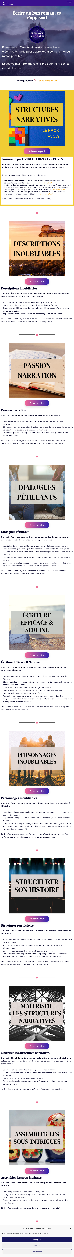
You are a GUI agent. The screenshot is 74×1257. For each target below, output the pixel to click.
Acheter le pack (37, 151)
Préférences (37, 1252)
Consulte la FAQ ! (47, 80)
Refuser (37, 1246)
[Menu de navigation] (69, 3)
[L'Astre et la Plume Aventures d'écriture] (8, 3)
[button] (70, 1229)
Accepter (37, 1239)
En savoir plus (37, 281)
